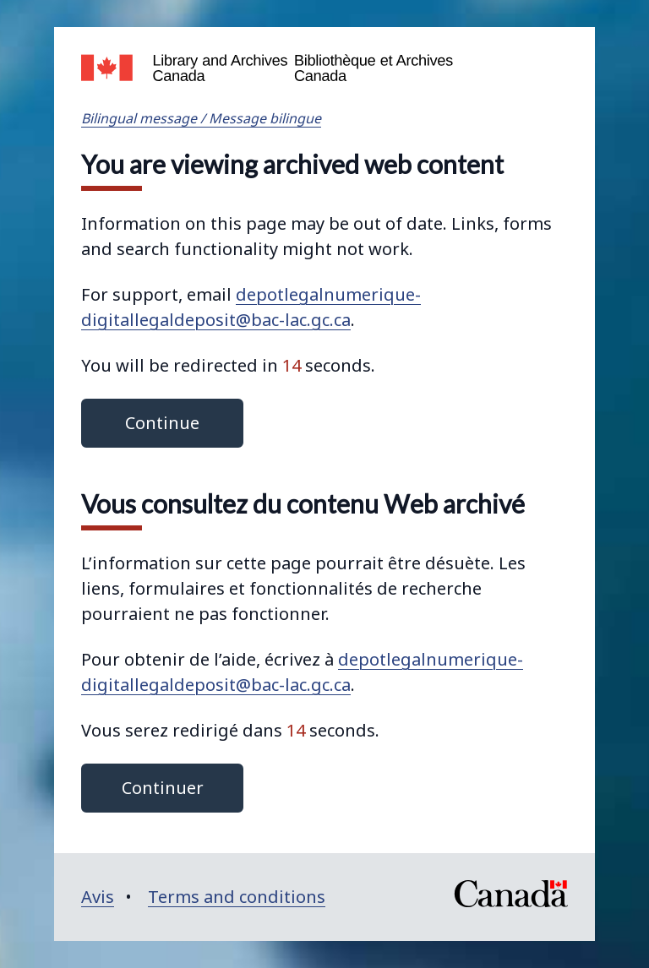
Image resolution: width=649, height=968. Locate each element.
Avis (97, 896)
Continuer (163, 787)
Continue (162, 422)
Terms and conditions (236, 896)
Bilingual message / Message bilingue (201, 118)
